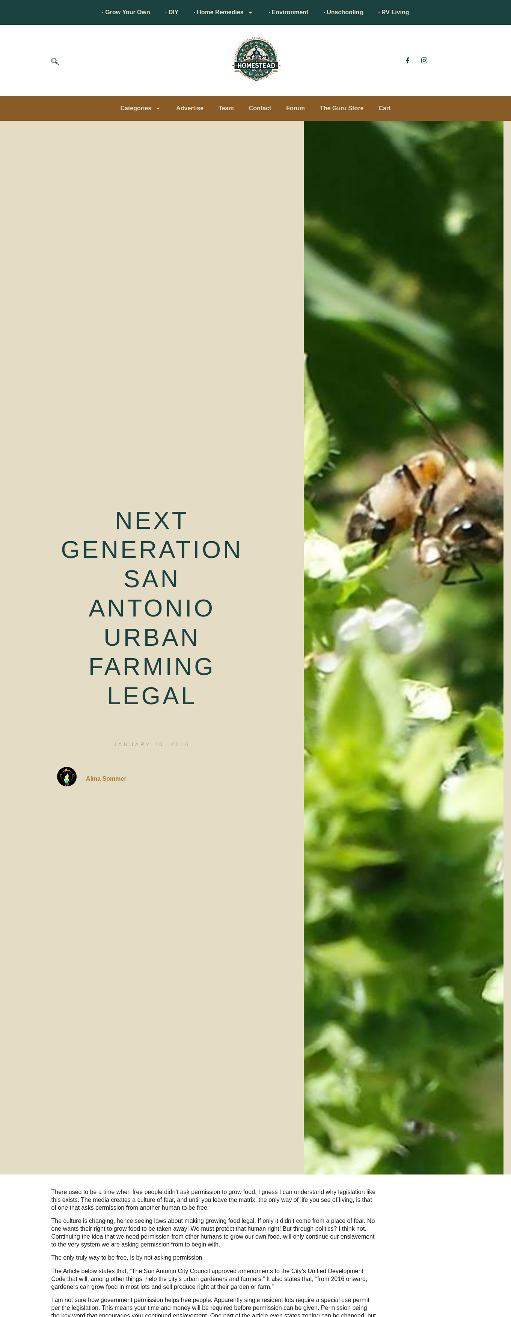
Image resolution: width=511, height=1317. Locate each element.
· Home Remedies (223, 12)
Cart (385, 108)
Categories (140, 108)
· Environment (288, 12)
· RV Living (393, 12)
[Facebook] (407, 60)
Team (226, 108)
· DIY (172, 12)
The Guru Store (341, 108)
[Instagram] (424, 60)
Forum (295, 108)
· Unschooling (343, 12)
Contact (260, 108)
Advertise (189, 108)
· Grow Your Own (126, 12)
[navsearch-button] (54, 62)
